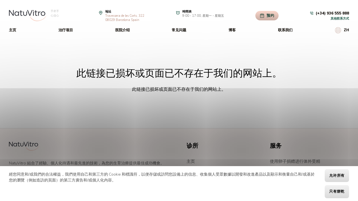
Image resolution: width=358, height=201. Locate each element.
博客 (232, 30)
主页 (12, 30)
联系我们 (285, 30)
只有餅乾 (337, 191)
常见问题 (179, 30)
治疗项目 (65, 30)
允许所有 (337, 175)
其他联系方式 (340, 18)
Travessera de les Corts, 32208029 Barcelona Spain (124, 18)
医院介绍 (122, 30)
